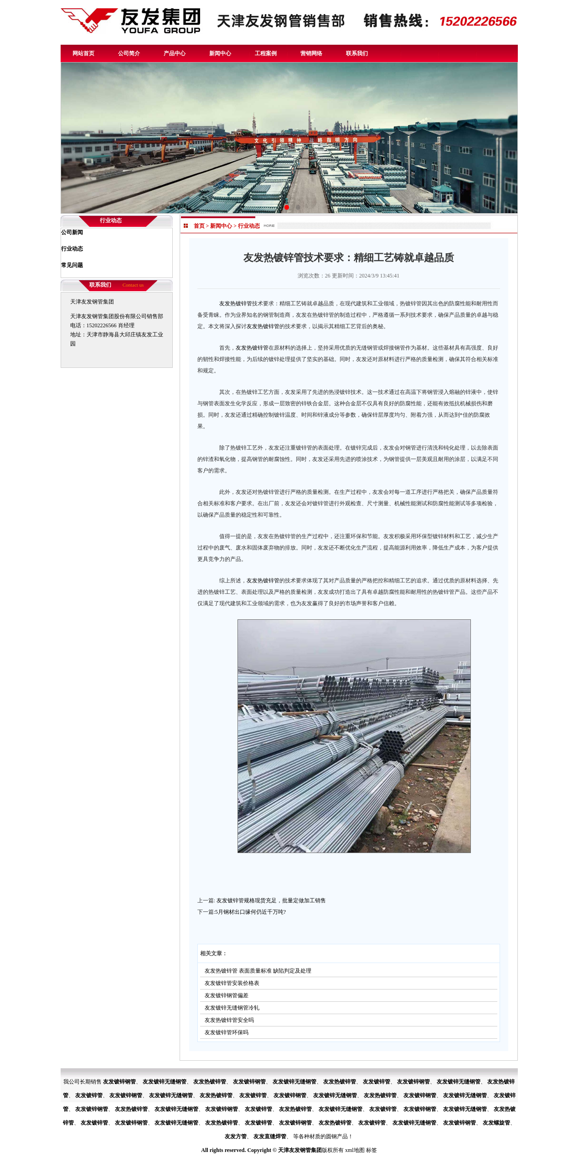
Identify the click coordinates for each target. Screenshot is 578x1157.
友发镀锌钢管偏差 (226, 995)
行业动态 (249, 226)
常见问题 (72, 265)
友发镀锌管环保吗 (226, 1032)
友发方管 (236, 1136)
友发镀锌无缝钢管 (164, 1081)
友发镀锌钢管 (119, 1081)
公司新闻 (72, 232)
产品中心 (175, 53)
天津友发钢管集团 (300, 1150)
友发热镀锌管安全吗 (229, 1020)
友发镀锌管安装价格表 (232, 983)
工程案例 (266, 53)
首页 (199, 226)
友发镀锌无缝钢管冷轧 (232, 1008)
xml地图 (355, 1150)
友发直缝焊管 (269, 1136)
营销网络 (311, 53)
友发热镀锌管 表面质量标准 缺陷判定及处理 (258, 971)
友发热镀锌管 (235, 303)
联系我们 (357, 53)
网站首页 (83, 53)
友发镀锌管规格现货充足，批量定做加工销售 (271, 900)
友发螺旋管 (496, 1123)
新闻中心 (220, 53)
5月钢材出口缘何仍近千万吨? (250, 912)
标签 (371, 1150)
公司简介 (129, 53)
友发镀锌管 (376, 1081)
